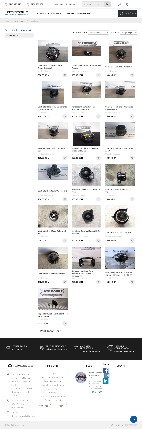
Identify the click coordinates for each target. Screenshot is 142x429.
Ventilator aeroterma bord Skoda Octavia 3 (50, 66)
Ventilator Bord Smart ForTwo (51, 273)
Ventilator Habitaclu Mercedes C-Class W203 (119, 108)
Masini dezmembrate (80, 13)
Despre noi (59, 4)
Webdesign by (124, 425)
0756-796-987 (17, 404)
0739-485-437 (17, 407)
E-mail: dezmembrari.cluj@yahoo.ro (22, 414)
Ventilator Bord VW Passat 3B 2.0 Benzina (86, 232)
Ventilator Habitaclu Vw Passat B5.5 (51, 149)
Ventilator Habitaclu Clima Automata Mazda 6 (83, 108)
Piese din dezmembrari (50, 13)
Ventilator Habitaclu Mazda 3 (118, 66)
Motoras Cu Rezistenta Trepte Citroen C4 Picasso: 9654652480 (118, 273)
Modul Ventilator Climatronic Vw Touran (86, 66)
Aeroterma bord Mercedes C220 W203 (86, 190)
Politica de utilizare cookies (53, 396)
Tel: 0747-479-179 (19, 400)
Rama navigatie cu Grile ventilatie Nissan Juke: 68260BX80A (82, 273)
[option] (89, 383)
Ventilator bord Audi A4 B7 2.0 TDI (118, 190)
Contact (72, 4)
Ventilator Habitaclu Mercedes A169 (119, 149)
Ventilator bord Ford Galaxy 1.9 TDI (52, 232)
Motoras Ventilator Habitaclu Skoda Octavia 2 (85, 149)
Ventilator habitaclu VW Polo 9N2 (52, 191)
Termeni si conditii (53, 400)
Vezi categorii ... (12, 35)
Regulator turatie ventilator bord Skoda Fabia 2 (53, 315)
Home (53, 373)
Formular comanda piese (52, 385)
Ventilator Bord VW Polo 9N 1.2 (118, 232)
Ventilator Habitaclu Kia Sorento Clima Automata (52, 108)
